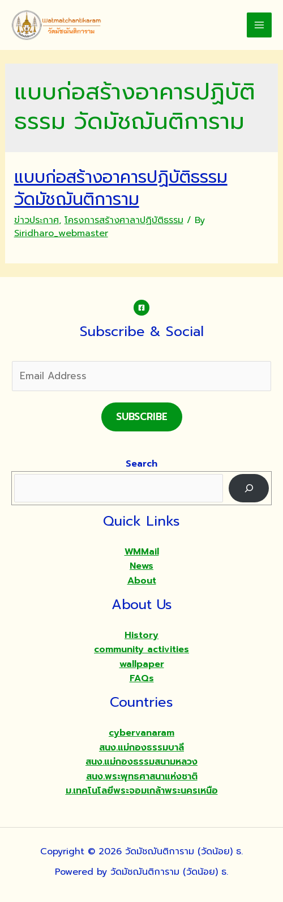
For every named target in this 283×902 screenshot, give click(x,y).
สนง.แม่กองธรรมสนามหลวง (141, 762)
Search (141, 464)
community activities (141, 649)
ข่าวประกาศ (36, 220)
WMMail (142, 552)
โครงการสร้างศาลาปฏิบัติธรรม (124, 220)
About (141, 581)
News (141, 566)
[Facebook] (141, 308)
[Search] (249, 488)
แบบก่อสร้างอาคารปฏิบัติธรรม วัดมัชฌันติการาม (121, 188)
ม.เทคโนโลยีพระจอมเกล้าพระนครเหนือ (142, 791)
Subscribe (142, 416)
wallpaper (141, 664)
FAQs (142, 678)
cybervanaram (141, 733)
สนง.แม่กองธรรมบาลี (141, 747)
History (141, 635)
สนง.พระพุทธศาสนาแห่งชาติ (142, 776)
